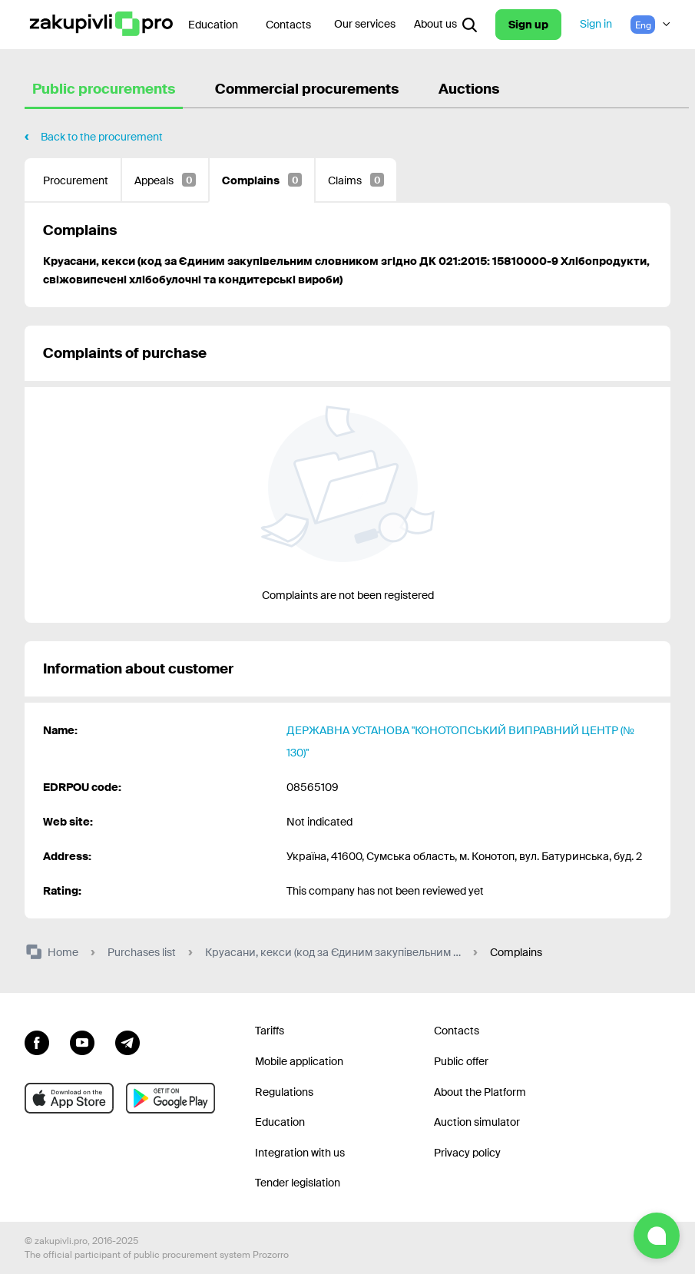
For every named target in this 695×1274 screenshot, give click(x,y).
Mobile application (299, 1061)
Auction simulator (477, 1122)
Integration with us (300, 1153)
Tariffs (269, 1030)
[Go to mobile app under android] (170, 1098)
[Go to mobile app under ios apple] (69, 1098)
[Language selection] (650, 24)
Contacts (288, 24)
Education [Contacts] (213, 24)
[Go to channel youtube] (82, 1040)
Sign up (528, 24)
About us (435, 24)
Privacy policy (467, 1153)
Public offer (461, 1061)
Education (280, 1122)
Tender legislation (297, 1183)
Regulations (284, 1092)
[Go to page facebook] (37, 1040)
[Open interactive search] (469, 24)
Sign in (596, 24)
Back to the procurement (102, 137)
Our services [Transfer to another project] (364, 24)
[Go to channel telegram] (127, 1040)
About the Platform (480, 1092)
